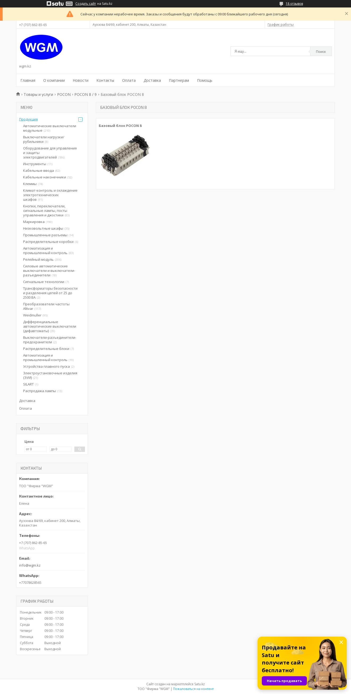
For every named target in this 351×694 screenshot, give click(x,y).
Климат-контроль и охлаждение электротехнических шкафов (50, 195)
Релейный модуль (38, 259)
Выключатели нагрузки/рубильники (43, 139)
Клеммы (30, 183)
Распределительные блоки (46, 348)
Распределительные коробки (48, 241)
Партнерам (179, 80)
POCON (64, 94)
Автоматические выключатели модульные (49, 128)
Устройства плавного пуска (46, 366)
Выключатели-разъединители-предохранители (49, 339)
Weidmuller (32, 315)
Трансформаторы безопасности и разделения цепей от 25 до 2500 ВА (50, 293)
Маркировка (34, 221)
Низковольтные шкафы (43, 228)
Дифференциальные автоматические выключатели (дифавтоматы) (49, 326)
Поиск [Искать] (321, 51)
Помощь (204, 80)
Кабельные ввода (38, 170)
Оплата (129, 80)
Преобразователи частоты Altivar (46, 306)
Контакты (105, 80)
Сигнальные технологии (43, 281)
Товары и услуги (38, 94)
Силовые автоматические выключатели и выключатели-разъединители (49, 270)
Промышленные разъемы (45, 235)
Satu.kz (199, 684)
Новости (80, 80)
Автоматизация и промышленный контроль (45, 250)
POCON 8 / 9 (85, 94)
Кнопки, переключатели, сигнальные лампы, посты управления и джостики (45, 210)
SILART (28, 384)
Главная (27, 80)
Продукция (28, 119)
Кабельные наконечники (44, 177)
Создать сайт (85, 4)
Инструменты (34, 163)
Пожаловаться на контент (193, 689)
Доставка (152, 80)
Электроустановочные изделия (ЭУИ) (50, 375)
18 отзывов (294, 3)
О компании (54, 80)
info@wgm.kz (30, 565)
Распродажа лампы (39, 390)
